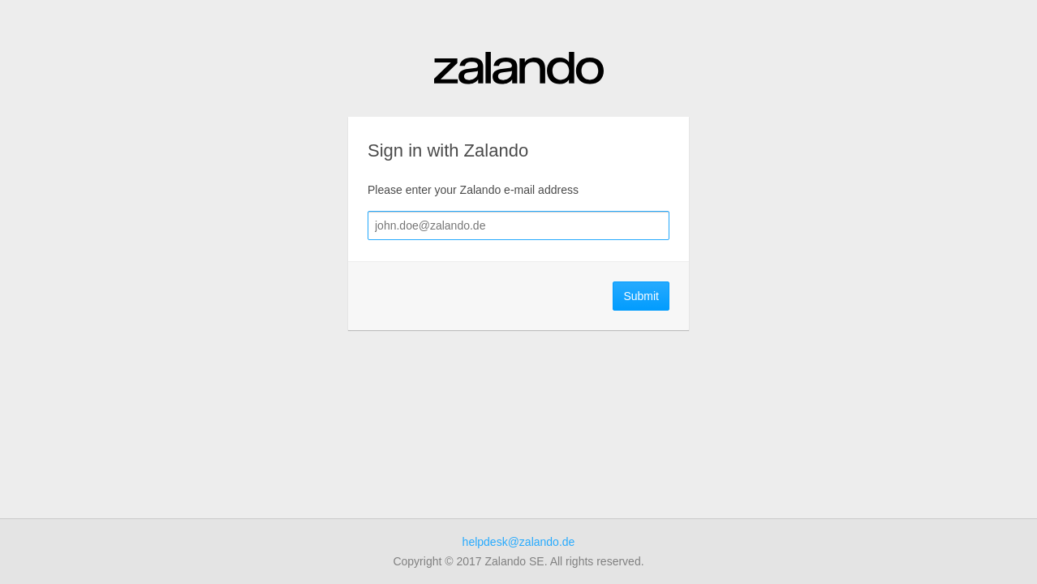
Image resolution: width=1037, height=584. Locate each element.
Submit (641, 296)
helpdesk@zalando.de (519, 541)
